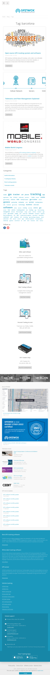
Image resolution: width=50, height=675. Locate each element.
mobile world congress (25, 215)
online (15, 208)
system (31, 202)
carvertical (17, 220)
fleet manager (19, 211)
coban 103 (25, 213)
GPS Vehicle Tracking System (8, 597)
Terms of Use (19, 666)
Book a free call (11, 644)
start (28, 220)
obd (27, 210)
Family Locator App (6, 594)
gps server (14, 204)
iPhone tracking (5, 607)
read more (9, 66)
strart (42, 217)
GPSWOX (15, 197)
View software (5, 562)
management (6, 211)
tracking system (21, 210)
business (29, 205)
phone (27, 195)
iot (21, 220)
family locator (24, 199)
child (26, 202)
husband (9, 204)
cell (22, 195)
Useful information (9, 175)
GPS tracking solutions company (27, 152)
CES (14, 215)
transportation (39, 218)
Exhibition (16, 217)
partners (27, 197)
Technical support (12, 632)
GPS (21, 217)
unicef (18, 218)
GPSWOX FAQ (5, 589)
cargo (25, 211)
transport (37, 213)
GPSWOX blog (5, 586)
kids (18, 199)
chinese (34, 211)
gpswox (6, 202)
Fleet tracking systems (10, 182)
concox (41, 220)
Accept (25, 673)
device (14, 218)
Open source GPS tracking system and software (23, 53)
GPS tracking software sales (16, 625)
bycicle (19, 208)
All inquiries (16, 638)
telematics (41, 215)
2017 (18, 215)
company (21, 202)
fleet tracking (41, 210)
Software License (28, 666)
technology (22, 204)
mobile (29, 156)
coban (16, 213)
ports (30, 211)
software (8, 207)
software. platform (29, 218)
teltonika (31, 213)
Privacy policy (11, 666)
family (32, 197)
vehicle (35, 208)
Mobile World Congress (13, 147)
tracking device (39, 202)
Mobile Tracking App (6, 591)
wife (4, 204)
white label (36, 204)
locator (37, 197)
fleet (9, 210)
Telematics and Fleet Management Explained (22, 99)
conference (6, 217)
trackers (39, 211)
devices (13, 211)
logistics (43, 213)
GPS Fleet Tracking (6, 599)
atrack (40, 199)
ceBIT (11, 217)
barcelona (35, 215)
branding (25, 217)
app (43, 195)
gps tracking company (34, 217)
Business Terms (38, 666)
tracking (35, 194)
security (30, 208)
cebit (24, 220)
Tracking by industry (10, 178)
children (13, 199)
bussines (33, 220)
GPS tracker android (6, 604)
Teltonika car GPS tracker (7, 609)
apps (23, 218)
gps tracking (6, 199)
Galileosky (21, 197)
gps (10, 194)
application (6, 197)
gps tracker (33, 199)
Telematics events (9, 185)
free (11, 197)
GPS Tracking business (7, 602)
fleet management (7, 215)
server (4, 210)
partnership (14, 202)
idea (37, 220)
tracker (16, 194)
